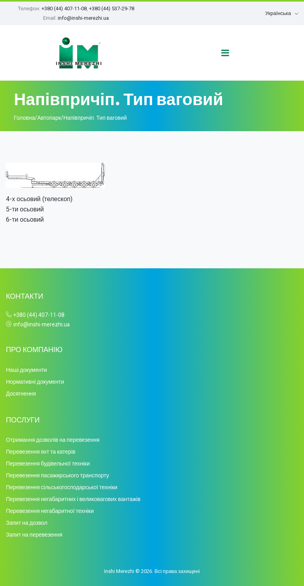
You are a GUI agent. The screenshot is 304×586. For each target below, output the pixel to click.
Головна (24, 118)
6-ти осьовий (25, 219)
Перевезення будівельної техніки (48, 464)
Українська (278, 13)
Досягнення (21, 394)
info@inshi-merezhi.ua (83, 18)
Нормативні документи (35, 382)
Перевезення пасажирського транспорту (57, 475)
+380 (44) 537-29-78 (111, 8)
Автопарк (49, 118)
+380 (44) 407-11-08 (64, 8)
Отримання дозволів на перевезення (52, 440)
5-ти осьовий (25, 209)
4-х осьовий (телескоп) (39, 199)
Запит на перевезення (34, 535)
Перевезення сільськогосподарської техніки (61, 487)
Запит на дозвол (27, 523)
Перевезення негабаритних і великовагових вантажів (73, 499)
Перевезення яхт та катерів (40, 452)
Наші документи (26, 370)
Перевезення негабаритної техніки (50, 511)
